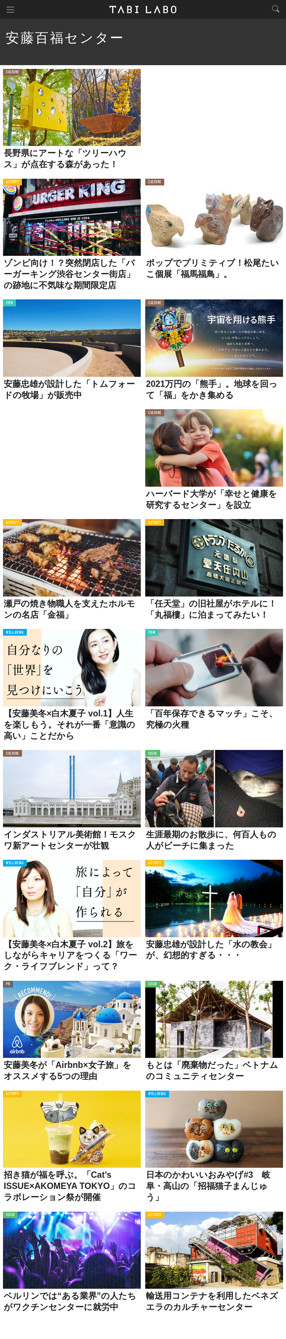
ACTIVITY (12, 182)
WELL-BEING (15, 633)
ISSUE (152, 754)
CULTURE (12, 72)
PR (8, 984)
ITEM (9, 303)
